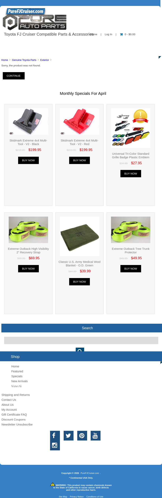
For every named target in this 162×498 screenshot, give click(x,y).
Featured (17, 371)
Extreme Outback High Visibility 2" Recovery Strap (28, 250)
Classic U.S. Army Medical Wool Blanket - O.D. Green (80, 263)
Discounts (38, 51)
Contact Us (99, 42)
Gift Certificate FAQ (14, 414)
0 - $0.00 (127, 34)
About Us (39, 42)
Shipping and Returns (15, 394)
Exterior (44, 59)
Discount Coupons (13, 419)
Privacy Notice (77, 496)
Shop (15, 42)
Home (4, 59)
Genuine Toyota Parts (24, 59)
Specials (16, 376)
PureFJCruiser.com (90, 473)
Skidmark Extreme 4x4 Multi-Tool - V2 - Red (79, 142)
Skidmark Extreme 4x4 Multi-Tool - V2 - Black (28, 142)
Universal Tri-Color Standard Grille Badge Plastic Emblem (130, 155)
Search (87, 328)
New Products (131, 42)
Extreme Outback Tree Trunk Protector (131, 250)
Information (68, 42)
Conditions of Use (94, 496)
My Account (9, 409)
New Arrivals (19, 381)
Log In (108, 34)
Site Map (63, 496)
